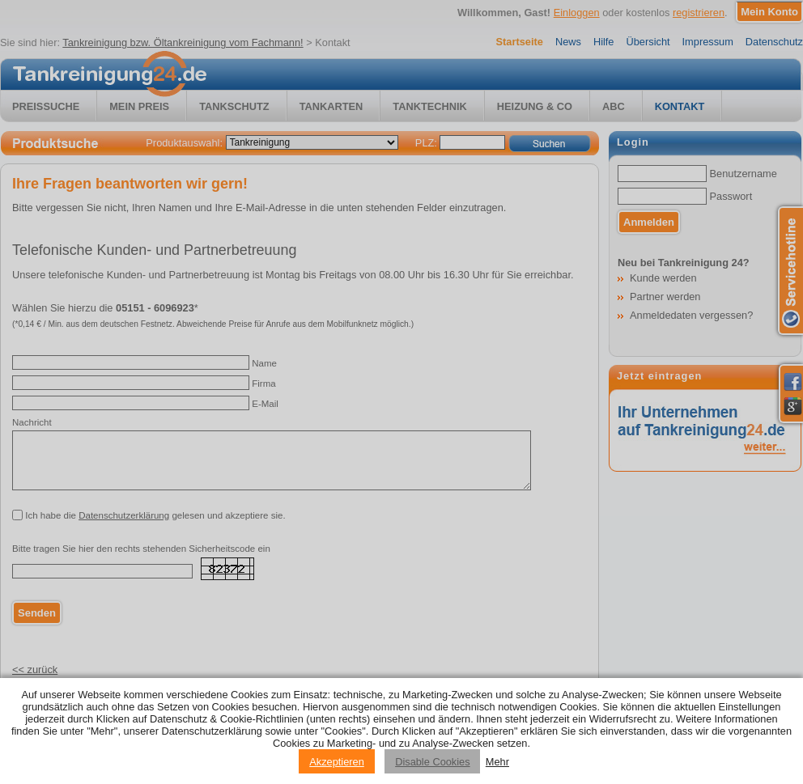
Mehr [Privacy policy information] (497, 762)
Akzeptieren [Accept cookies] (336, 762)
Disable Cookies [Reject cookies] (432, 762)
